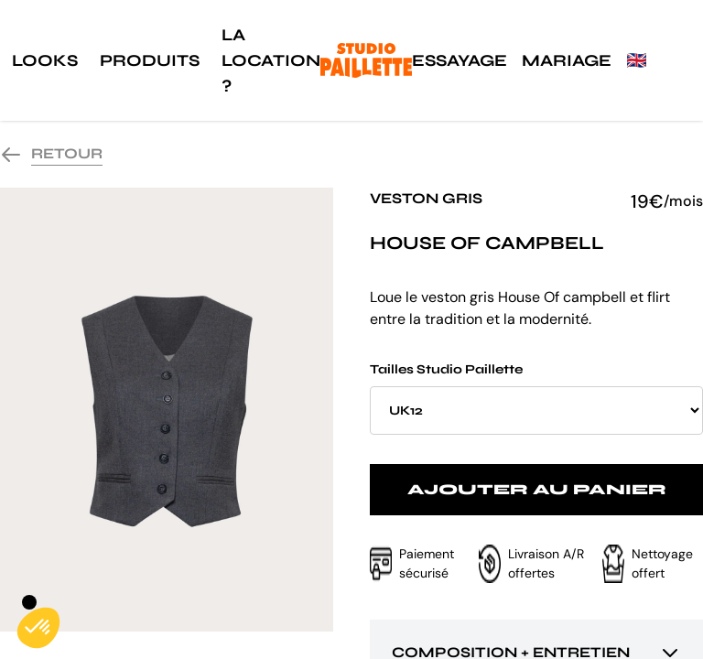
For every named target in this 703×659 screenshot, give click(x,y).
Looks (45, 60)
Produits (150, 60)
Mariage (566, 60)
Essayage (459, 60)
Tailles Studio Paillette (536, 398)
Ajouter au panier (536, 489)
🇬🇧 (636, 60)
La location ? (271, 60)
